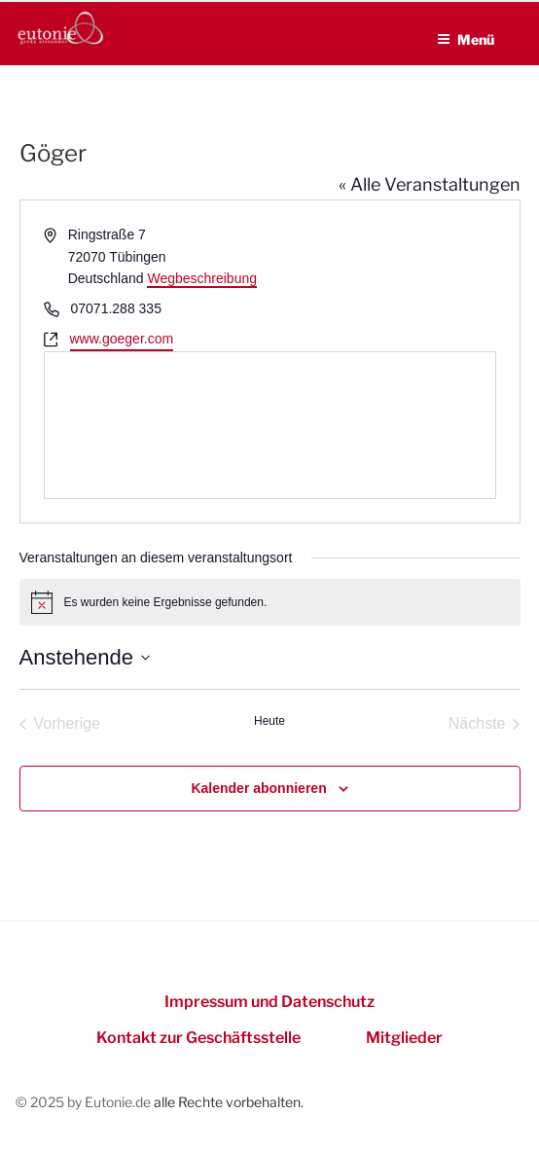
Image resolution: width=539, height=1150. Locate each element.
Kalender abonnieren (258, 788)
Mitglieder (404, 1037)
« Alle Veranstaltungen (430, 184)
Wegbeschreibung (202, 278)
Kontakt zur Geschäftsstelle (198, 1037)
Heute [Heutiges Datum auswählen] (269, 721)
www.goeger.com (122, 338)
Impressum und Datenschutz (269, 1001)
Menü (465, 39)
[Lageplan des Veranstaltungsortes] (270, 425)
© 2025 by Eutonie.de (85, 1102)
